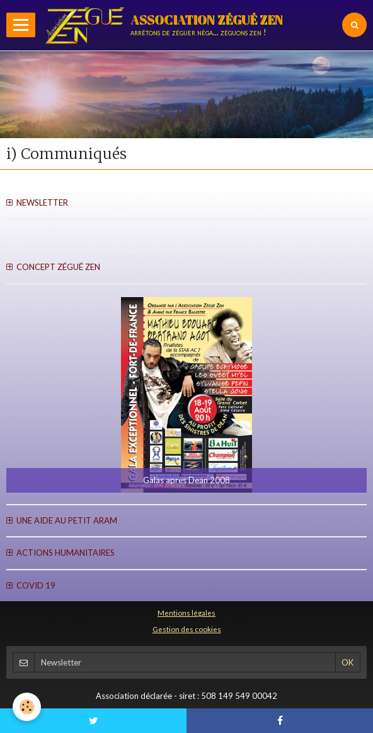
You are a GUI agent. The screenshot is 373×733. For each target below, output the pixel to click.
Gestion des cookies (186, 629)
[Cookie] (27, 707)
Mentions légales (186, 612)
